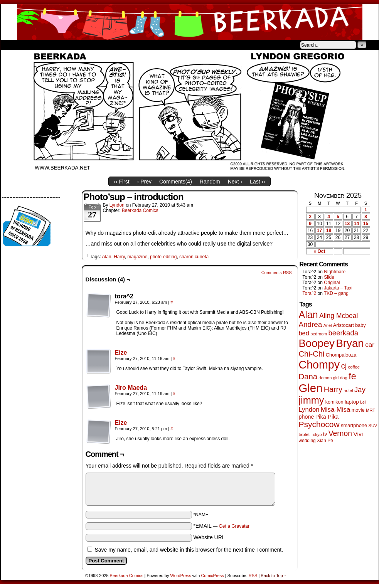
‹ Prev (144, 181)
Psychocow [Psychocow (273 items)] (319, 424)
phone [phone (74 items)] (306, 417)
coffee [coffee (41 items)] (354, 367)
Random (210, 181)
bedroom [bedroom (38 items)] (318, 334)
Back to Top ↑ (273, 575)
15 (365, 223)
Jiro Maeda (131, 387)
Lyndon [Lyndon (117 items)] (309, 409)
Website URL (209, 537)
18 (328, 230)
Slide (329, 277)
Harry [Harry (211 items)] (333, 389)
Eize (121, 352)
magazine (137, 256)
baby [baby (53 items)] (360, 325)
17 (319, 230)
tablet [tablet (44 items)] (304, 434)
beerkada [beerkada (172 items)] (343, 333)
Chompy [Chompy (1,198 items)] (319, 364)
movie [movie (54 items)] (358, 410)
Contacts (87, 45)
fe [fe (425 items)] (352, 376)
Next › (235, 181)
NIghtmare (334, 271)
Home (11, 45)
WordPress (180, 575)
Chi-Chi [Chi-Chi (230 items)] (312, 354)
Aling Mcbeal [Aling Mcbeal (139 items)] (338, 316)
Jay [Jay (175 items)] (360, 389)
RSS (253, 575)
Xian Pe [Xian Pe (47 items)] (325, 440)
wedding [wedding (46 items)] (307, 440)
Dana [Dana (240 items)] (308, 376)
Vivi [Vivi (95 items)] (358, 434)
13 (347, 223)
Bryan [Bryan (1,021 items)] (350, 343)
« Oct (319, 251)
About (34, 45)
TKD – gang (336, 293)
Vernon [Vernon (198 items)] (340, 433)
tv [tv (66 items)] (325, 434)
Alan (106, 256)
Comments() (175, 181)
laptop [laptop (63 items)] (352, 402)
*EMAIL (221, 526)
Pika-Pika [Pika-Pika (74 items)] (327, 417)
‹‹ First (121, 181)
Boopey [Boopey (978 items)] (317, 343)
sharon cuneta (194, 256)
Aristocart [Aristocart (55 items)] (343, 325)
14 (356, 223)
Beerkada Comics (189, 22)
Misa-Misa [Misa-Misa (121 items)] (335, 409)
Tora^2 (310, 293)
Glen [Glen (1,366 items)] (311, 388)
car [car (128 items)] (369, 344)
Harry (119, 256)
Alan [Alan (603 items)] (308, 314)
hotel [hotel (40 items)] (348, 390)
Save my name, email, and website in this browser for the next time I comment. (188, 550)
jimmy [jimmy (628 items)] (311, 400)
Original (332, 282)
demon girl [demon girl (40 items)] (328, 377)
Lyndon (117, 205)
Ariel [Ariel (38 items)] (327, 325)
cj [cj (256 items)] (344, 365)
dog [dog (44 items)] (343, 377)
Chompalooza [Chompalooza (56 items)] (341, 355)
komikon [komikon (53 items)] (334, 402)
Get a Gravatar (234, 526)
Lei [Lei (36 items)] (363, 402)
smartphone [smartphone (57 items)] (354, 425)
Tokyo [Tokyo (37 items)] (316, 434)
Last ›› (257, 181)
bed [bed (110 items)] (304, 333)
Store (58, 45)
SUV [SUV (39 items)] (373, 425)
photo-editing (163, 256)
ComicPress (212, 575)
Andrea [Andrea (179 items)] (310, 324)
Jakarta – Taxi (338, 288)
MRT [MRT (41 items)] (370, 410)
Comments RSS (276, 272)
